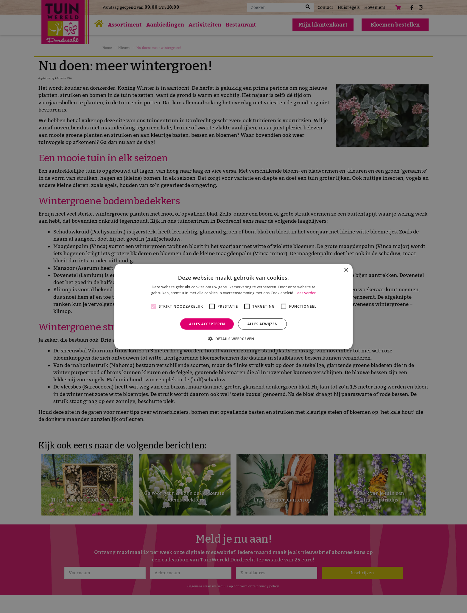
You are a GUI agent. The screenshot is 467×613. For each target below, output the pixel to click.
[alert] (233, 306)
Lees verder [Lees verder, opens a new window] (305, 292)
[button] (233, 339)
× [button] (346, 270)
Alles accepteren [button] (207, 323)
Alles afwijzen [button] (262, 323)
